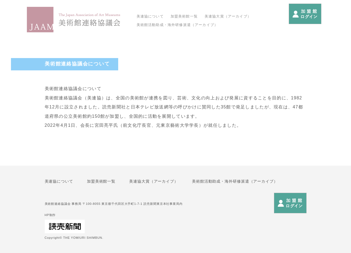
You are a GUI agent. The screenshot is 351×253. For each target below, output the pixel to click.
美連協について (150, 16)
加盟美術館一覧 (184, 16)
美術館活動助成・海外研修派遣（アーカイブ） (177, 25)
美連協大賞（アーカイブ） (228, 16)
